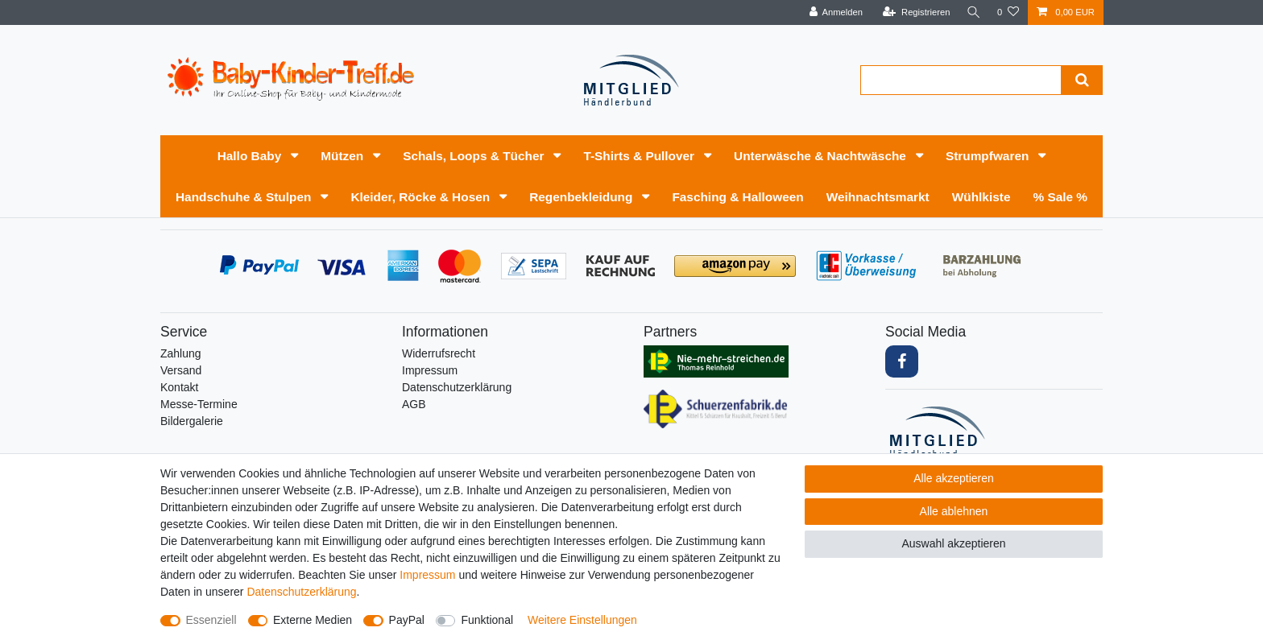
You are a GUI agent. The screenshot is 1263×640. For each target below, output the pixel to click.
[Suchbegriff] (961, 80)
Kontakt (179, 387)
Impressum (430, 370)
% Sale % (1060, 197)
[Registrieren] (913, 12)
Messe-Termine (199, 404)
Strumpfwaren (989, 156)
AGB (414, 404)
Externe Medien (312, 619)
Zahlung (180, 353)
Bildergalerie (191, 421)
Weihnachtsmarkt (878, 197)
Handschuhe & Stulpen (245, 197)
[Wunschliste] (1008, 12)
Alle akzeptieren (953, 478)
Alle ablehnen (954, 511)
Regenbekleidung (582, 197)
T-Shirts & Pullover (640, 156)
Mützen (343, 156)
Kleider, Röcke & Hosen (421, 197)
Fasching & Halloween (737, 197)
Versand (180, 370)
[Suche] (972, 12)
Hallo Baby (251, 156)
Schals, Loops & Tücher (475, 156)
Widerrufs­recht (438, 353)
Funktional (487, 619)
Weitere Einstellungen (582, 619)
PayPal (406, 619)
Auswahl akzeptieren (953, 543)
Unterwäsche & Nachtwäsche (821, 156)
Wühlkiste (981, 197)
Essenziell (211, 619)
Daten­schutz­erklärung (456, 387)
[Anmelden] (833, 12)
